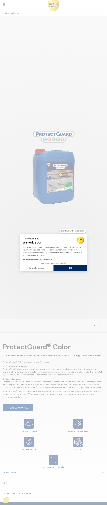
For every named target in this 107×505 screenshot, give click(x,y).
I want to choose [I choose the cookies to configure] (36, 268)
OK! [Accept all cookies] (70, 268)
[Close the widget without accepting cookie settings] (73, 231)
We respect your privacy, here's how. (37, 259)
